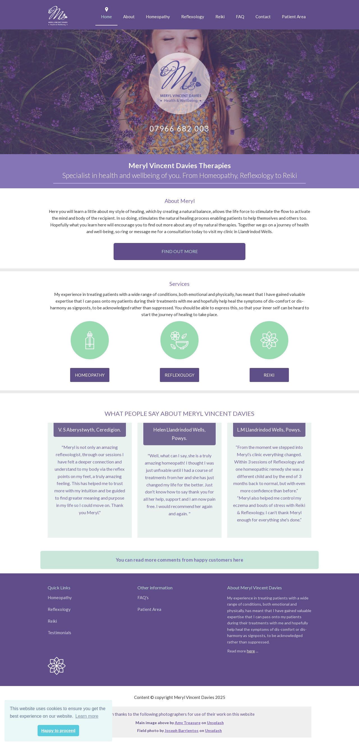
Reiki (220, 16)
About (129, 16)
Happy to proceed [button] (58, 730)
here (251, 650)
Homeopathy (158, 16)
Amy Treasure (188, 722)
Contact (263, 16)
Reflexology (192, 16)
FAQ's (143, 597)
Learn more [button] (86, 716)
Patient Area (294, 16)
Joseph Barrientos (182, 730)
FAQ (240, 16)
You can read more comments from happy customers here (179, 566)
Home (106, 16)
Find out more (180, 251)
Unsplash (215, 722)
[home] (58, 14)
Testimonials (59, 632)
